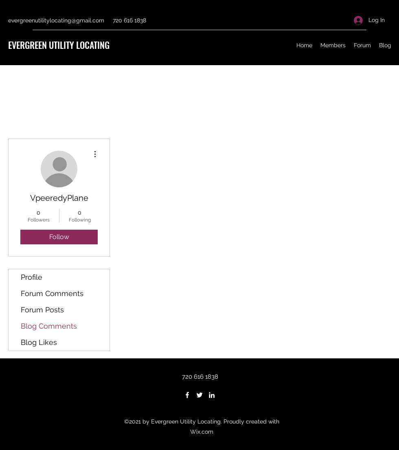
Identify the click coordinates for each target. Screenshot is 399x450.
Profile (31, 277)
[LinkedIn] (212, 395)
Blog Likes (39, 342)
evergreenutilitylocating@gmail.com (56, 20)
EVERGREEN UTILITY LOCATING (59, 44)
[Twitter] (199, 395)
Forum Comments (52, 293)
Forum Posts (42, 309)
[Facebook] (187, 395)
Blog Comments (49, 326)
